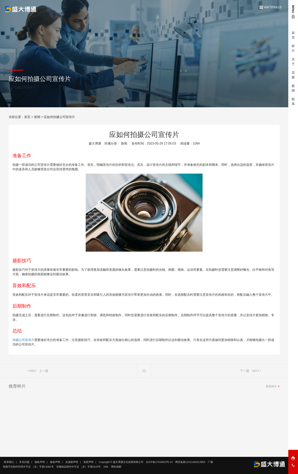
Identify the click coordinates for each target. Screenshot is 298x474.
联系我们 (9, 462)
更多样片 (271, 387)
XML (106, 466)
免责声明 (88, 462)
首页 (27, 117)
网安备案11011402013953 (190, 462)
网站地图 (116, 466)
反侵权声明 (71, 462)
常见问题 (24, 462)
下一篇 (244, 372)
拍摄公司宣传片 (23, 340)
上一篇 (43, 372)
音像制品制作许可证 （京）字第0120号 (78, 466)
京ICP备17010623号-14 (159, 462)
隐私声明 (40, 462)
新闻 (37, 117)
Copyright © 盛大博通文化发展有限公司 (121, 462)
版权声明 (55, 462)
